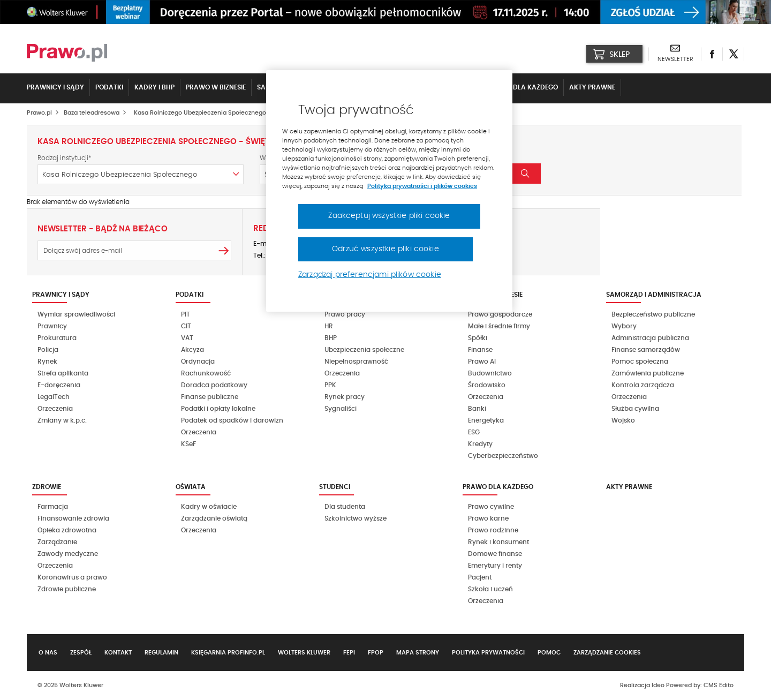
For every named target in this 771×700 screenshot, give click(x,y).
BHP (330, 338)
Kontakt (118, 653)
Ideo (658, 685)
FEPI (349, 653)
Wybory (624, 326)
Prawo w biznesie (216, 87)
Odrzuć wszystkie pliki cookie (385, 249)
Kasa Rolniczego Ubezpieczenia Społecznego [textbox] (119, 174)
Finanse (480, 350)
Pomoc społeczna (639, 361)
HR (328, 326)
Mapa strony (417, 653)
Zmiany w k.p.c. (62, 420)
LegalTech (53, 397)
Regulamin (161, 653)
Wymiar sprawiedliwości (76, 314)
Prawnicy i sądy (55, 87)
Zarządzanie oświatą (214, 518)
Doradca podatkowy (214, 385)
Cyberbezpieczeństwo (503, 456)
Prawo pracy (344, 314)
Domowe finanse (495, 554)
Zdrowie (46, 487)
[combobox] (140, 174)
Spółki (477, 338)
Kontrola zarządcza (642, 385)
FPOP (375, 653)
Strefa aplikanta (62, 373)
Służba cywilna (635, 408)
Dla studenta (344, 506)
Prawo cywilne (491, 506)
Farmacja (52, 506)
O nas (48, 653)
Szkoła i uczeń (490, 589)
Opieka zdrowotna (66, 530)
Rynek (47, 361)
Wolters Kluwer (304, 653)
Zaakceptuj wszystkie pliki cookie (389, 216)
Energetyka (486, 420)
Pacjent (480, 577)
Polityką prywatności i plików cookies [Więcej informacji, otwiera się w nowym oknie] (422, 186)
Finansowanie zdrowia (73, 518)
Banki (477, 408)
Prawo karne (488, 518)
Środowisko (486, 385)
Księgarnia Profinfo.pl (228, 653)
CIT (186, 326)
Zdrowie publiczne (66, 589)
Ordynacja (198, 361)
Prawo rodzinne (493, 530)
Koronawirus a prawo (72, 577)
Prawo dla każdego (522, 87)
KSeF (188, 444)
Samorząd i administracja (653, 294)
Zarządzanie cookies (607, 653)
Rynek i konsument (498, 542)
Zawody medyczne (67, 554)
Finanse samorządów (645, 350)
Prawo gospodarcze (500, 314)
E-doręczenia (58, 385)
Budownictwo (490, 373)
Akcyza (192, 350)
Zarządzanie (57, 542)
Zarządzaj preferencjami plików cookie (369, 275)
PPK (330, 385)
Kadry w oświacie (209, 506)
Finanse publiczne (209, 397)
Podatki (109, 87)
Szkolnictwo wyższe (355, 518)
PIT (185, 314)
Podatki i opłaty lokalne (218, 408)
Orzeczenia (55, 408)
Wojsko (623, 420)
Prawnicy (52, 326)
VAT (187, 338)
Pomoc (549, 653)
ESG (474, 432)
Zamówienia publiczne (647, 373)
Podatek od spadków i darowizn (232, 420)
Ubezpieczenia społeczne (364, 350)
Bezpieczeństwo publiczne (653, 314)
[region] (389, 191)
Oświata (191, 487)
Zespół (81, 653)
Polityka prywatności (488, 653)
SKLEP (611, 54)
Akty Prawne (592, 87)
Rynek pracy (344, 397)
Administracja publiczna (650, 338)
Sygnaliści (340, 408)
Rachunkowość (206, 373)
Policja (47, 350)
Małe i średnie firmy (499, 326)
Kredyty (480, 444)
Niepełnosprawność (356, 361)
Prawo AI (482, 361)
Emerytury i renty (495, 565)
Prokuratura (57, 338)
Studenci (334, 487)
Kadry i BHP (154, 87)
